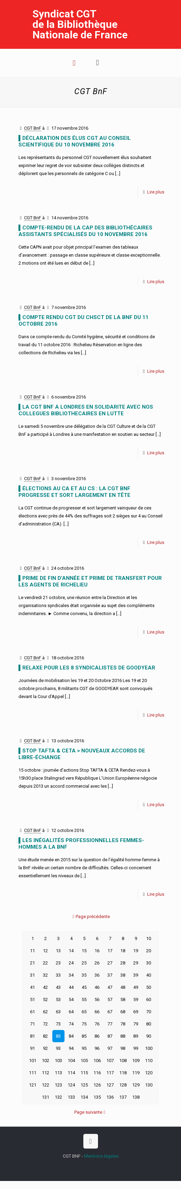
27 (109, 962)
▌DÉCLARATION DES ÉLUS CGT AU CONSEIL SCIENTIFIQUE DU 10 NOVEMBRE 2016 (74, 141)
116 (97, 1072)
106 (97, 1060)
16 (97, 950)
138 (135, 1097)
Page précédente (90, 916)
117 (110, 1072)
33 (58, 975)
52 (45, 999)
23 (58, 962)
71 (32, 1024)
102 (45, 1060)
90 (148, 1036)
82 (45, 1036)
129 (135, 1085)
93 (58, 1048)
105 (84, 1060)
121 (32, 1085)
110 (148, 1060)
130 (148, 1085)
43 (58, 987)
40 (148, 975)
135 (97, 1097)
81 (32, 1036)
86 (97, 1036)
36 (97, 975)
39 (135, 975)
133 (71, 1097)
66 (97, 1011)
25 (84, 962)
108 (123, 1060)
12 (45, 950)
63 (58, 1011)
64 (71, 1011)
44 (71, 987)
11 (32, 950)
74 (71, 1024)
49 (135, 987)
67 (109, 1011)
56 (97, 999)
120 (148, 1072)
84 (71, 1036)
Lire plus (155, 192)
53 (58, 999)
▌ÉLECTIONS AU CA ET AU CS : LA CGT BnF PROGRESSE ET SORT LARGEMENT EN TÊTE (74, 491)
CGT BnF (32, 128)
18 (122, 950)
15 (84, 950)
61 (32, 1011)
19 (135, 950)
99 (135, 1048)
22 (45, 962)
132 (58, 1097)
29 (135, 962)
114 (71, 1072)
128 (123, 1085)
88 (122, 1036)
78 (122, 1024)
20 (148, 950)
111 (32, 1072)
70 (148, 1011)
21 (32, 962)
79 (135, 1024)
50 (148, 987)
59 (135, 999)
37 (109, 975)
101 (32, 1060)
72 (45, 1024)
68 (122, 1011)
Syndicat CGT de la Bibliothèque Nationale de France (80, 24)
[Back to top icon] (90, 1141)
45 (84, 987)
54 (71, 999)
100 (148, 1048)
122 (45, 1085)
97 (109, 1048)
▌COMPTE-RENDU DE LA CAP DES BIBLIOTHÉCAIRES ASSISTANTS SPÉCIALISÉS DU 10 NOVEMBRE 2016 (85, 231)
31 (32, 975)
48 (122, 987)
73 (58, 1024)
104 (71, 1060)
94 (71, 1048)
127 (110, 1085)
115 (84, 1072)
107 (110, 1060)
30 (148, 962)
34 (71, 975)
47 (109, 987)
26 (97, 962)
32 (45, 975)
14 (71, 950)
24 (71, 962)
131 (45, 1097)
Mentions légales (101, 1156)
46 (97, 987)
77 (109, 1024)
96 (97, 1048)
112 (45, 1072)
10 (148, 938)
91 (32, 1048)
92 (45, 1048)
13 (58, 950)
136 (110, 1097)
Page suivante (90, 1112)
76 (97, 1024)
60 (148, 999)
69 (135, 1011)
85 (84, 1036)
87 (109, 1036)
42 (45, 987)
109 (135, 1060)
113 (58, 1072)
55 (84, 999)
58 (122, 999)
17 (109, 950)
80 (148, 1024)
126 (97, 1085)
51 (32, 999)
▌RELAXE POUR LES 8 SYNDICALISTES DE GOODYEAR (86, 668)
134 (84, 1097)
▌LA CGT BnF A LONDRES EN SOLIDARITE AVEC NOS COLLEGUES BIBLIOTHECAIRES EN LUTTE (85, 410)
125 (84, 1085)
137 (123, 1097)
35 (84, 975)
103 (58, 1060)
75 (84, 1024)
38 (122, 975)
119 (135, 1072)
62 (45, 1011)
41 (32, 987)
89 (135, 1036)
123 (58, 1085)
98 (122, 1048)
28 (122, 962)
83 (58, 1036)
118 (123, 1072)
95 (84, 1048)
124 (71, 1085)
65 (84, 1011)
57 (109, 999)
